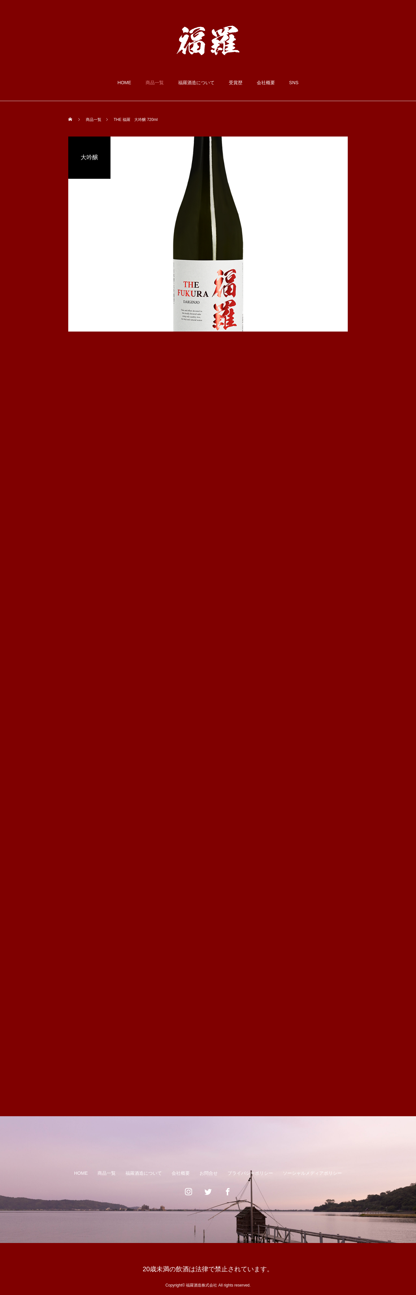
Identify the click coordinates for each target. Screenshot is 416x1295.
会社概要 (266, 82)
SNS (294, 82)
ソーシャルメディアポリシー (312, 1173)
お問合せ (209, 1173)
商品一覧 (155, 82)
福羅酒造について (196, 82)
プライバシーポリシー (250, 1173)
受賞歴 (235, 82)
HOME (124, 82)
